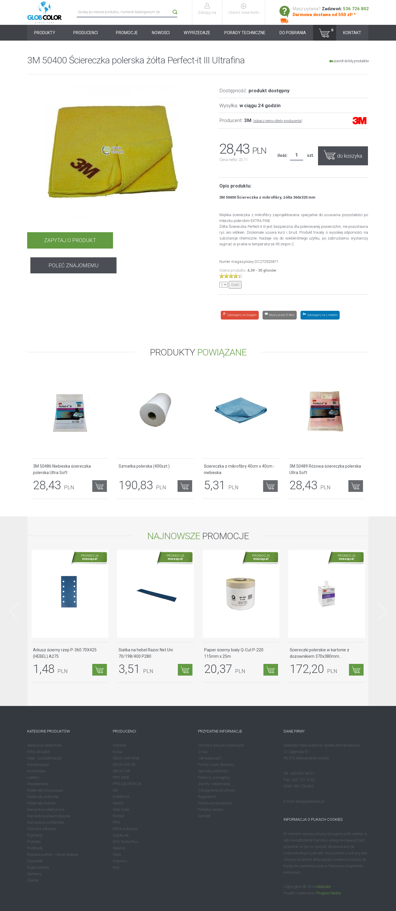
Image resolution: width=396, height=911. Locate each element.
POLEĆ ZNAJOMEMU (156, 240)
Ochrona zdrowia (41, 829)
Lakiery (33, 777)
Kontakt (204, 816)
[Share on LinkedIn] (320, 315)
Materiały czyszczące (45, 790)
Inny (116, 867)
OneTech (119, 745)
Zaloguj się (208, 12)
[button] (324, 33)
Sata (117, 854)
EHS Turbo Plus (125, 841)
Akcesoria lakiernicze (44, 745)
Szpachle (35, 861)
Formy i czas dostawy (216, 764)
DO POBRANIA (292, 32)
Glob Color (121, 809)
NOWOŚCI (161, 32)
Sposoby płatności (213, 771)
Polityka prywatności (215, 803)
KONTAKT (352, 32)
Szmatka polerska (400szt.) (144, 466)
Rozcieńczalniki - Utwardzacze (52, 854)
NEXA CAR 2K (124, 764)
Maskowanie (37, 784)
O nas (203, 751)
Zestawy (34, 874)
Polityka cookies (210, 809)
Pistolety (34, 841)
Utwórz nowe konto (244, 12)
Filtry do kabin (39, 751)
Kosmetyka (36, 771)
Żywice (33, 880)
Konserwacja (38, 764)
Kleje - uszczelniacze (44, 758)
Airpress (120, 861)
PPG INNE (121, 777)
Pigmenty (35, 835)
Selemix (119, 848)
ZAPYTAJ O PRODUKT (69, 240)
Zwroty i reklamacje (214, 784)
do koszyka (343, 154)
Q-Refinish (121, 796)
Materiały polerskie (42, 796)
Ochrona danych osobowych (221, 745)
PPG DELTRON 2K (127, 784)
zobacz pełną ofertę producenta (277, 121)
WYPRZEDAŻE (197, 32)
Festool (118, 816)
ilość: (282, 155)
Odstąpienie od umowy (216, 790)
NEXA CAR (121, 771)
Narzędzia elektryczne (45, 809)
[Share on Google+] (240, 315)
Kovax (118, 751)
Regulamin (207, 796)
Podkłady (35, 848)
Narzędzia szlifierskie (45, 822)
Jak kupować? (210, 758)
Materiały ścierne (41, 803)
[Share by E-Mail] (280, 315)
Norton (118, 803)
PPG (116, 822)
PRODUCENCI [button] (87, 32)
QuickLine (120, 835)
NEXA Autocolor (125, 829)
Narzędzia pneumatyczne (48, 816)
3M (115, 790)
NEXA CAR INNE (126, 758)
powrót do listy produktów (349, 61)
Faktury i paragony (214, 777)
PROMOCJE (127, 32)
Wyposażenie (38, 867)
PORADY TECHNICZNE (244, 32)
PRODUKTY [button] (46, 32)
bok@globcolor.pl (310, 801)
